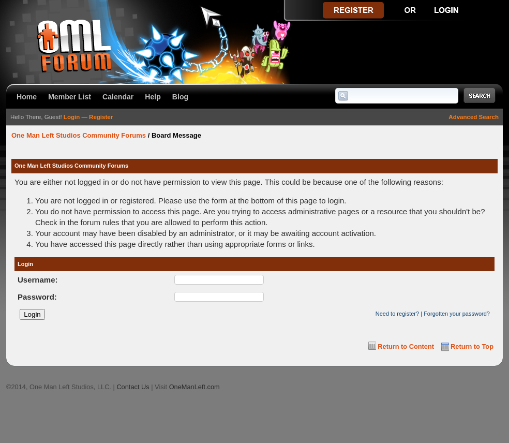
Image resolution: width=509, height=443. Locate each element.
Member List (69, 97)
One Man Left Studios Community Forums (78, 135)
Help (153, 97)
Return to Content (406, 346)
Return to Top (472, 346)
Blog (180, 97)
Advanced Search (473, 117)
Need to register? (397, 314)
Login (72, 117)
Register (101, 117)
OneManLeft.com (194, 387)
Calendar (117, 97)
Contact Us (132, 387)
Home (27, 97)
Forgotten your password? (457, 314)
